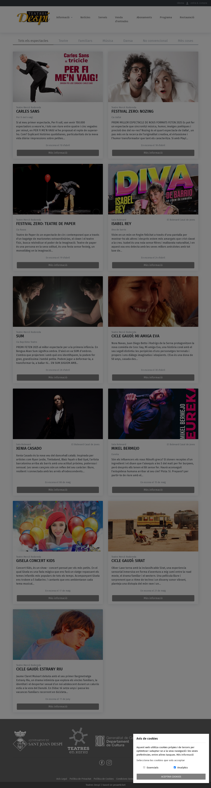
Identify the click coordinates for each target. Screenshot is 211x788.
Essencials (152, 767)
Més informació (185, 754)
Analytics (182, 767)
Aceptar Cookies (171, 776)
